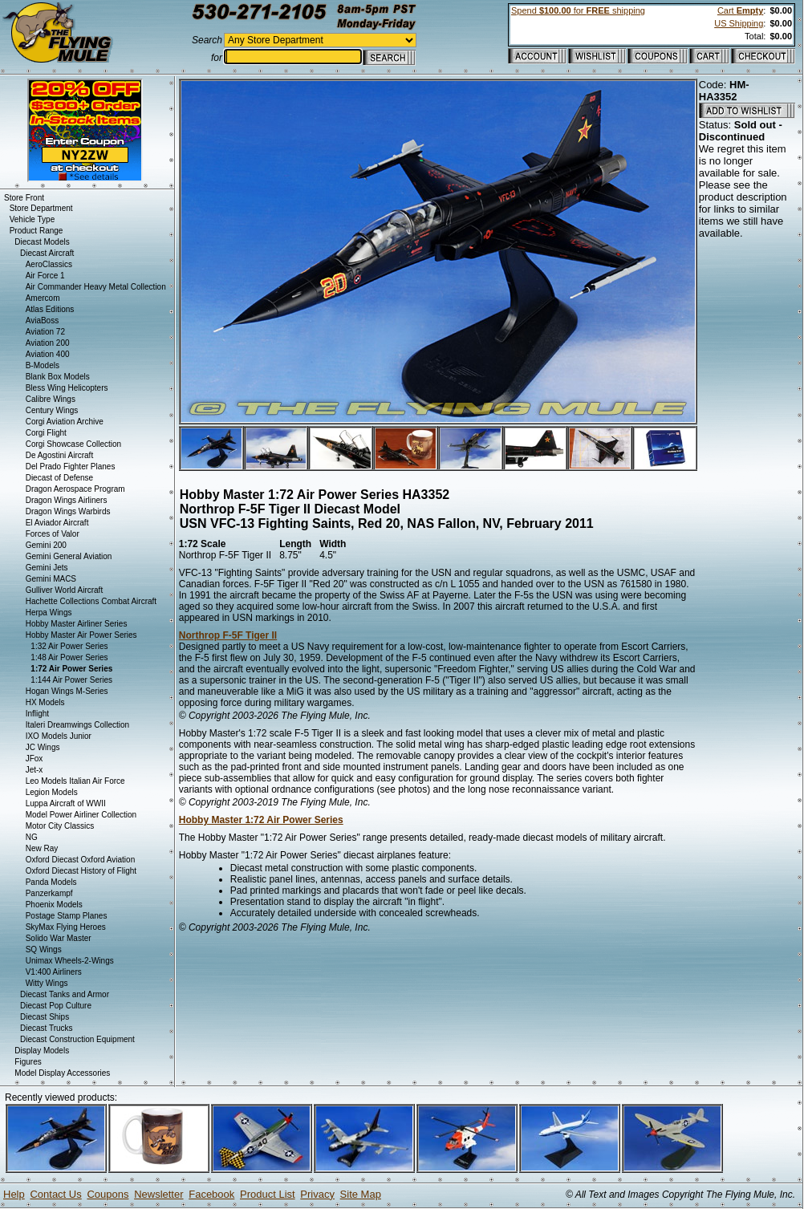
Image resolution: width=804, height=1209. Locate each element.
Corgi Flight (46, 432)
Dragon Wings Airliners (67, 500)
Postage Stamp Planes (67, 915)
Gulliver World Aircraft (65, 590)
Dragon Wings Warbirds (68, 511)
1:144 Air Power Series (71, 679)
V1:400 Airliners (54, 972)
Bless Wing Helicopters (67, 387)
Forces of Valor (52, 533)
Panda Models (51, 882)
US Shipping (738, 23)
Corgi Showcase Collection (74, 444)
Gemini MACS (51, 578)
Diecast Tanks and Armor (64, 994)
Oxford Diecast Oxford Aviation (81, 859)
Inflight (37, 713)
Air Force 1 (45, 275)
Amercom (43, 298)
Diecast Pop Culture (55, 1005)
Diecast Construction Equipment (77, 1039)
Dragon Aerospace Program (75, 489)
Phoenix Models (54, 904)
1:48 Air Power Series (69, 657)
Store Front (24, 197)
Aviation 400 (48, 354)
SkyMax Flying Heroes (66, 927)
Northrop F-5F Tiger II (228, 635)
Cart (740, 10)
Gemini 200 (46, 545)
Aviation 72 (45, 331)
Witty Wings (47, 983)
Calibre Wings (50, 399)
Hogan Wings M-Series (67, 691)
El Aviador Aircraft (57, 522)
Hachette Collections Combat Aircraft (91, 601)
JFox (34, 758)
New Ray (42, 848)
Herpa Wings (49, 612)
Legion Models (52, 792)
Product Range (36, 230)
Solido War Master (58, 938)
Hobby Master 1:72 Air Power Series (261, 820)
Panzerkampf (49, 893)
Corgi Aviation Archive (65, 421)
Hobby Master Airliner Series (77, 623)
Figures (27, 1061)
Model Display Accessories (62, 1073)
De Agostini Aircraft (59, 455)
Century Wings (52, 410)
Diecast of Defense (60, 477)
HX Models (45, 702)
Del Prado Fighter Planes (71, 466)
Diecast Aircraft (47, 253)
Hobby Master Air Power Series (81, 635)
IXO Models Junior (58, 736)
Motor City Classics (60, 826)
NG (32, 837)
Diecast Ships (44, 1016)
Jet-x (34, 769)
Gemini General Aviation (69, 556)
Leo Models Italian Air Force (75, 781)
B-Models (42, 365)
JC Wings (43, 747)
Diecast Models (41, 241)
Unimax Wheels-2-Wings (70, 960)
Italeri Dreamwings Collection (78, 724)
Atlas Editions (50, 309)
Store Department (41, 208)
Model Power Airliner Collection (81, 814)
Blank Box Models (58, 376)
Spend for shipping (578, 10)
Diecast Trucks (46, 1028)
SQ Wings (44, 949)
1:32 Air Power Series (69, 646)
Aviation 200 (48, 343)
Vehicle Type (32, 219)
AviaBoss (42, 320)
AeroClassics (49, 264)
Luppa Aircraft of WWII (66, 803)
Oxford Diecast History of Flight (81, 870)
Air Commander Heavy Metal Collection (96, 286)
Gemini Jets (47, 567)
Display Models (41, 1050)
